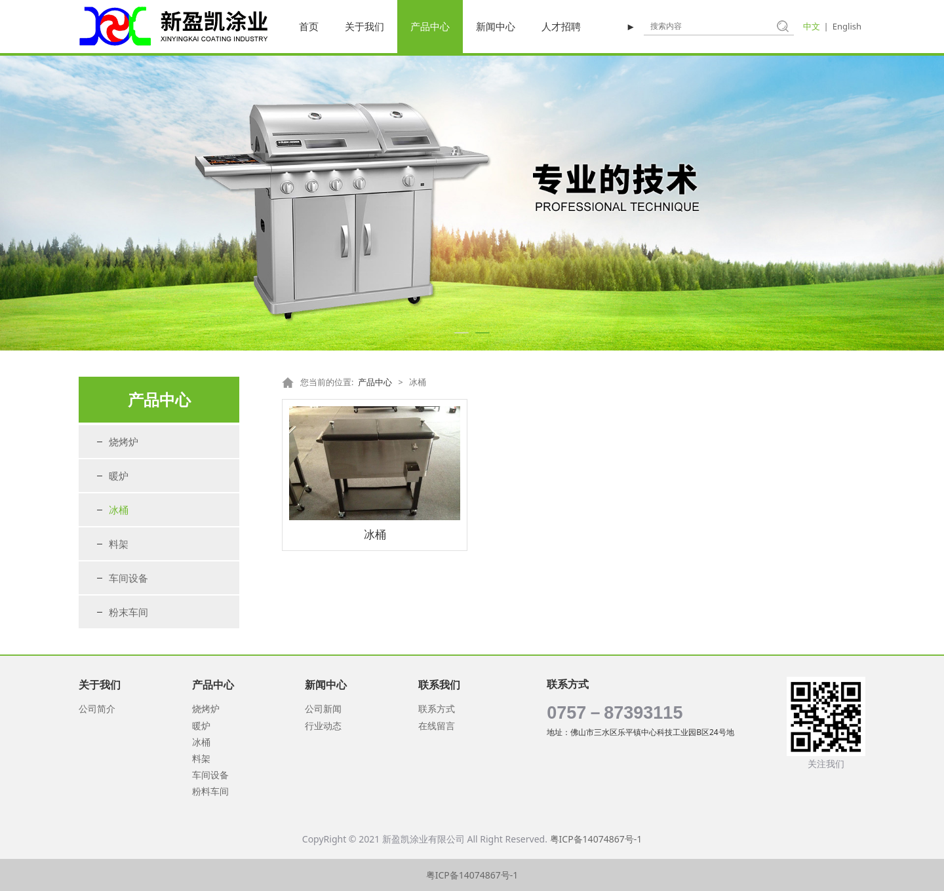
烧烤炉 (123, 441)
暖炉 (118, 475)
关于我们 (364, 26)
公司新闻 (323, 708)
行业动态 (323, 725)
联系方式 (436, 708)
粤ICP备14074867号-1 (596, 839)
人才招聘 (561, 26)
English (847, 26)
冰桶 (118, 509)
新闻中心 (495, 26)
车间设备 (128, 577)
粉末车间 (128, 611)
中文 (811, 26)
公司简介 (97, 708)
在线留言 (436, 725)
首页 (309, 26)
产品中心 (430, 26)
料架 (118, 543)
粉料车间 (210, 791)
